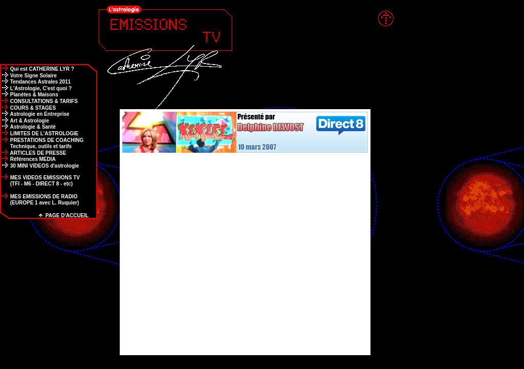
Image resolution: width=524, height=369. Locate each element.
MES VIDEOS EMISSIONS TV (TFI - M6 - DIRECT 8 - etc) (40, 181)
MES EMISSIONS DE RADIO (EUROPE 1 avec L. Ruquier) (39, 200)
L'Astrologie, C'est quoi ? (36, 88)
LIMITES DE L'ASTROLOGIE (39, 133)
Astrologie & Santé (28, 127)
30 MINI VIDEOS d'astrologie (39, 166)
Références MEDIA (28, 159)
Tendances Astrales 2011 (35, 82)
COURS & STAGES (28, 108)
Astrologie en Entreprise (35, 114)
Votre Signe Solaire (28, 75)
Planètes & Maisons (29, 94)
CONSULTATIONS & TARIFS (39, 101)
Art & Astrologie (24, 121)
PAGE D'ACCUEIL (64, 215)
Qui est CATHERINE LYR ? (37, 69)
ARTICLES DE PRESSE (33, 153)
